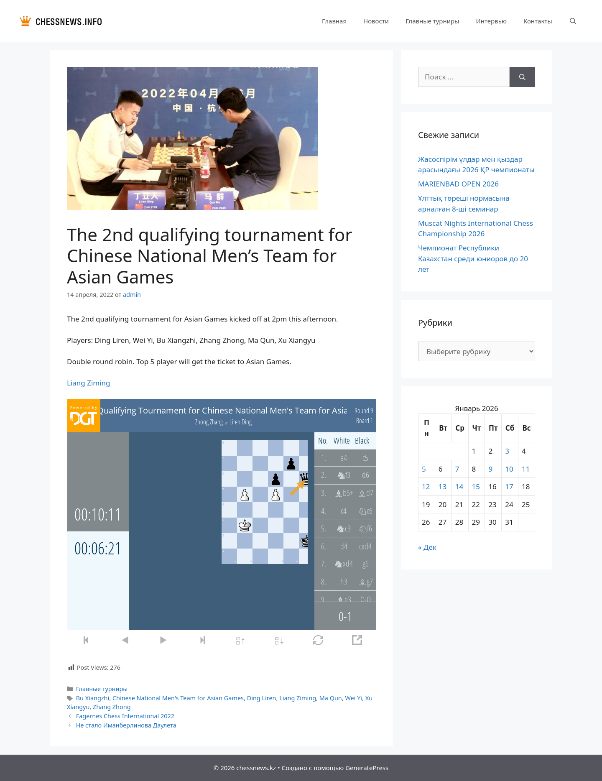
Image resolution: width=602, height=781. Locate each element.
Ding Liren (261, 698)
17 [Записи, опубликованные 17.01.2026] (509, 486)
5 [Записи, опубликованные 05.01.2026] (424, 469)
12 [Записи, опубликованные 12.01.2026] (426, 486)
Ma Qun (330, 698)
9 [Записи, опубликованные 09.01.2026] (490, 469)
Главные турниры (432, 21)
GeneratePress (366, 767)
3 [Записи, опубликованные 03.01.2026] (507, 451)
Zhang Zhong (112, 707)
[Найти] (522, 77)
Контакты (537, 21)
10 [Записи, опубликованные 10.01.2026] (509, 469)
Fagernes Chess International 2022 (125, 716)
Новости (376, 21)
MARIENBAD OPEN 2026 (458, 184)
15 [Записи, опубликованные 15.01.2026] (476, 486)
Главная (334, 21)
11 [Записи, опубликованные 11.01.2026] (526, 469)
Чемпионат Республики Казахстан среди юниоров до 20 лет (473, 258)
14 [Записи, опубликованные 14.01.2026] (459, 486)
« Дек (427, 547)
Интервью (491, 21)
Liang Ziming (88, 383)
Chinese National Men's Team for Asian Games (178, 698)
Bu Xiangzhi (93, 698)
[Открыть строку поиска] (573, 20)
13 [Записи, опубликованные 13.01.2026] (442, 486)
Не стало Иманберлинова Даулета (126, 725)
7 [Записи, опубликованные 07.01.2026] (457, 469)
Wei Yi (353, 698)
